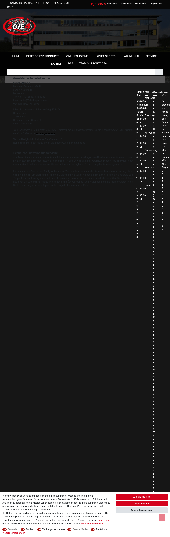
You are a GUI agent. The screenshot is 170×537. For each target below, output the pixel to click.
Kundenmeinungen (154, 341)
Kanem (56, 63)
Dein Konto (154, 112)
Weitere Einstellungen (13, 533)
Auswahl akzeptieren (142, 510)
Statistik (30, 529)
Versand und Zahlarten (154, 463)
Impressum (103, 520)
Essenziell (13, 529)
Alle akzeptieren (141, 496)
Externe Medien (80, 529)
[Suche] (159, 72)
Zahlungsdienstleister (53, 529)
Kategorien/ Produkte (42, 56)
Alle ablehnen (142, 503)
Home (16, 56)
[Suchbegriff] (81, 72)
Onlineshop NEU (78, 56)
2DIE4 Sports (106, 56)
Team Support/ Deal (93, 63)
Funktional (101, 529)
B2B (70, 63)
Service (150, 56)
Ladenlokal (131, 56)
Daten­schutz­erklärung (92, 523)
